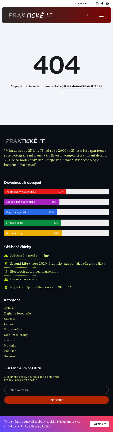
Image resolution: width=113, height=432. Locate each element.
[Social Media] (97, 3)
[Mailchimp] (56, 400)
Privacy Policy (40, 426)
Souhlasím (99, 424)
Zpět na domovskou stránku (81, 86)
